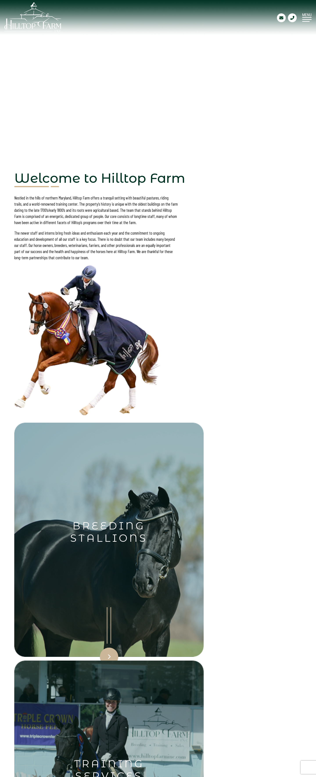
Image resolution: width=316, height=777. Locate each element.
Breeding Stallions (78, 721)
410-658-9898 (199, 735)
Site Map (118, 737)
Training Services (128, 721)
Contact (118, 729)
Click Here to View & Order (81, 521)
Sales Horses (72, 729)
